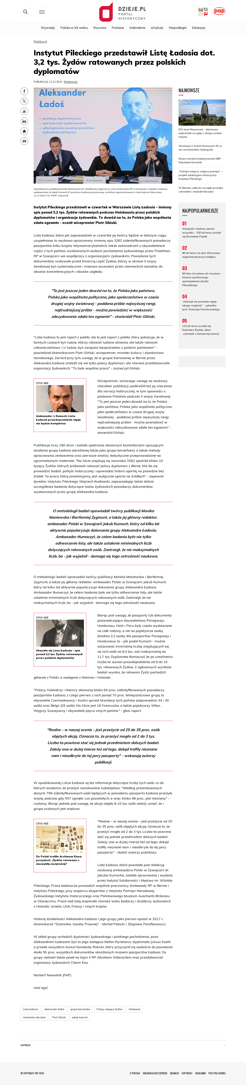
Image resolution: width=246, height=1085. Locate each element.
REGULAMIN (200, 1073)
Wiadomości (71, 81)
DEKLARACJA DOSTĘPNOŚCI (155, 1073)
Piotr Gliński (59, 1017)
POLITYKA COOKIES (217, 1073)
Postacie (118, 28)
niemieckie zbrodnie (34, 1017)
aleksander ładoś (54, 1009)
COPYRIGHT (187, 1073)
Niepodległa (177, 28)
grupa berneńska (80, 1009)
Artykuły (157, 28)
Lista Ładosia (30, 1009)
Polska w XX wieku (74, 28)
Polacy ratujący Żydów (109, 1009)
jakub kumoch (80, 1017)
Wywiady (48, 28)
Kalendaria (137, 28)
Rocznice (99, 28)
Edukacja (198, 28)
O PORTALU (135, 1073)
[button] (225, 1046)
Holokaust (134, 1009)
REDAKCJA (174, 1073)
